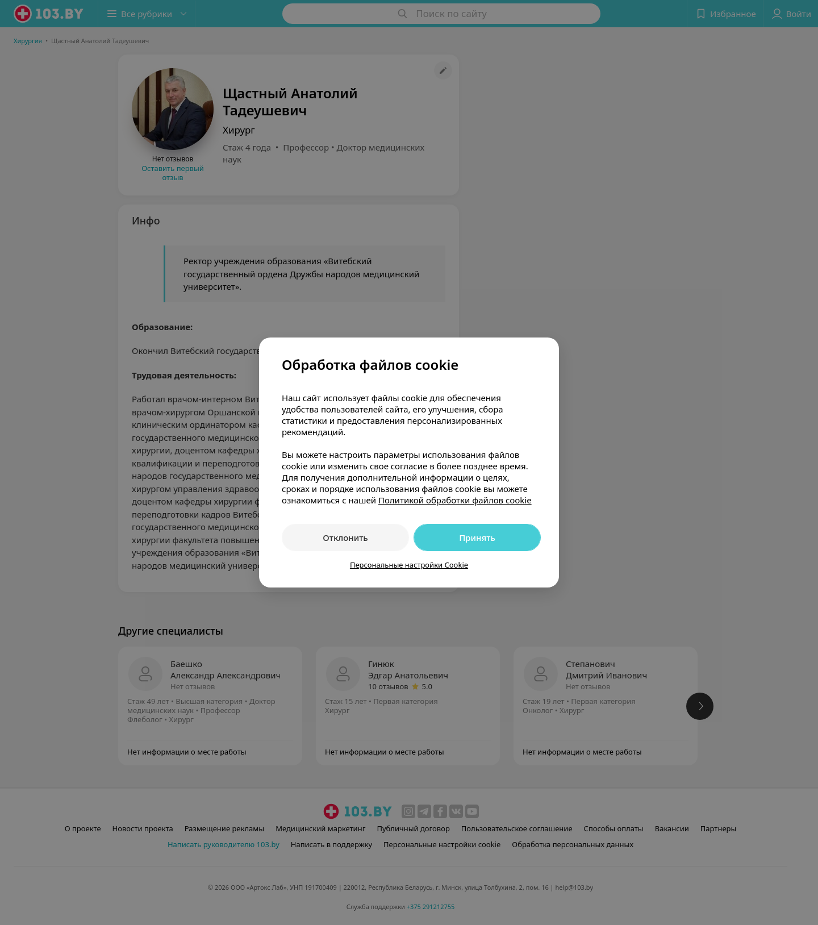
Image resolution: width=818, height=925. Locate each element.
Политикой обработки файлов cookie (455, 500)
